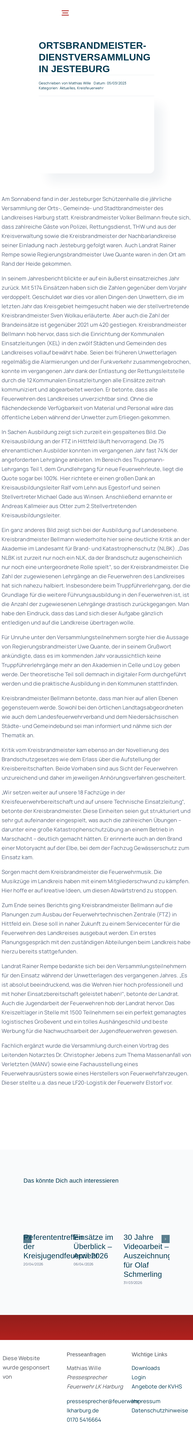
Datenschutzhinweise (160, 1410)
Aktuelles (67, 87)
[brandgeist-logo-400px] (29, 1389)
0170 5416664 (84, 1419)
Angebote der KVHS (157, 1386)
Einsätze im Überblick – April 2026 (93, 1246)
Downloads (146, 1368)
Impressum (146, 1401)
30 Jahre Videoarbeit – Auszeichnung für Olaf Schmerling (148, 1255)
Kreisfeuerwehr (90, 87)
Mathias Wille (80, 83)
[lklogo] (24, 9)
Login (139, 1377)
